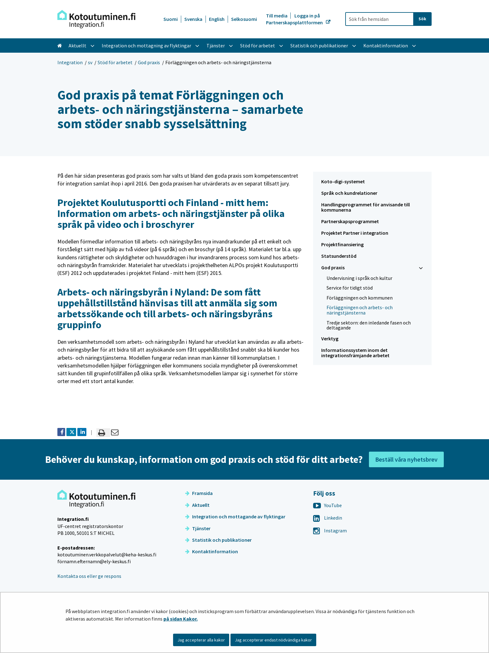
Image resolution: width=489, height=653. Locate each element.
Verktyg (329, 338)
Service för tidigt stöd (350, 288)
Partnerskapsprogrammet (350, 221)
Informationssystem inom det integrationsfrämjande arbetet (355, 352)
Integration (70, 62)
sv (90, 62)
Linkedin (327, 518)
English (217, 19)
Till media (277, 15)
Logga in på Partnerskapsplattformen (295, 19)
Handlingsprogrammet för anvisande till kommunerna (365, 207)
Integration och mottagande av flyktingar (235, 516)
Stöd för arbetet (115, 62)
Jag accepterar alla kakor (201, 640)
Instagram (330, 530)
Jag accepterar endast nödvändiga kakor (273, 640)
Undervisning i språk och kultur (359, 278)
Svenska (193, 19)
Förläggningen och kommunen (360, 298)
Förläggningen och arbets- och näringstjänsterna (360, 310)
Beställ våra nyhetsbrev (406, 459)
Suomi (170, 19)
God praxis (149, 62)
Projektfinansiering (342, 244)
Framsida (199, 493)
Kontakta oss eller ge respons (89, 576)
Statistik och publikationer (218, 540)
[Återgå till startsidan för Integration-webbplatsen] (96, 19)
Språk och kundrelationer (349, 193)
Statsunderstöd (338, 256)
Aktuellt (197, 505)
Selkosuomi (244, 19)
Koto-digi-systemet (343, 181)
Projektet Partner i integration (354, 233)
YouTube (327, 505)
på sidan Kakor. (180, 619)
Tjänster (198, 528)
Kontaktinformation (211, 551)
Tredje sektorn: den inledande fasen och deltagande (369, 325)
